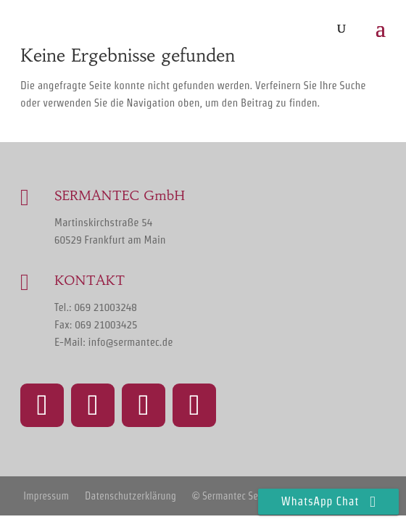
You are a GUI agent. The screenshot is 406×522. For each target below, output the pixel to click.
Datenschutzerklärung (130, 496)
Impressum (46, 496)
